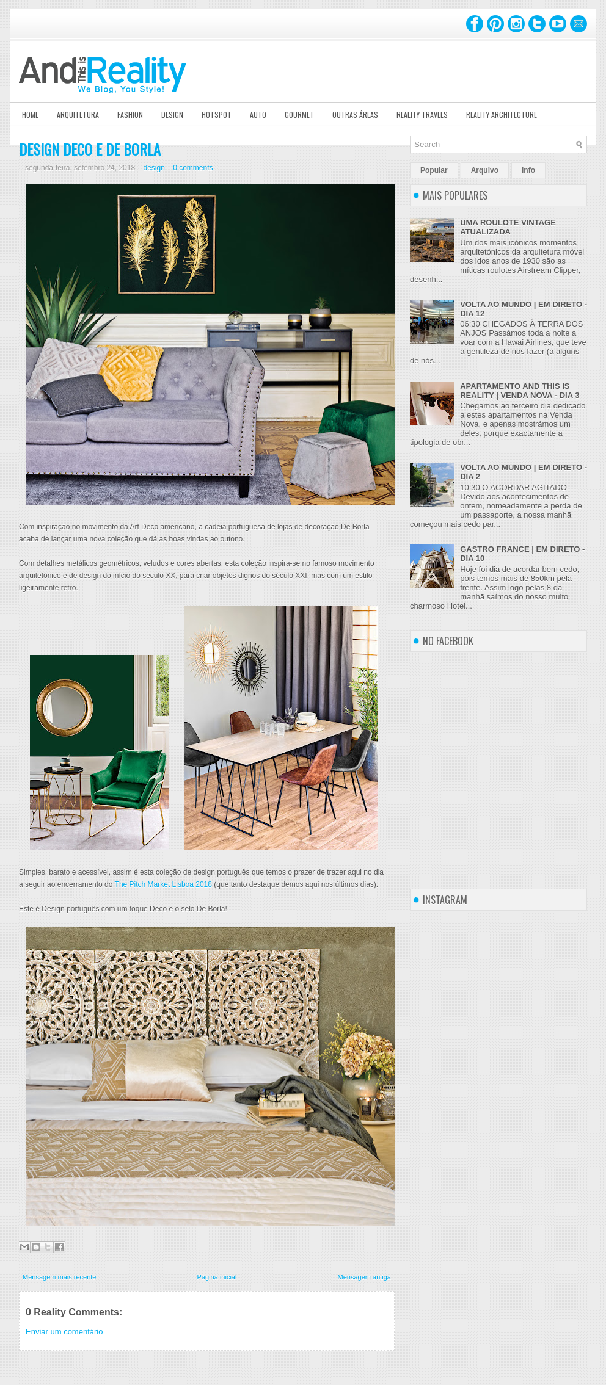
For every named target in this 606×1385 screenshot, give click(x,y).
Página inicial (217, 1277)
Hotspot (217, 114)
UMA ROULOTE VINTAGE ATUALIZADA (508, 227)
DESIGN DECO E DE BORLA (90, 149)
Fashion (130, 114)
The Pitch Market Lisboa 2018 (163, 884)
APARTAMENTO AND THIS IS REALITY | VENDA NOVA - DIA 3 (519, 391)
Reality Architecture (501, 114)
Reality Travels (422, 114)
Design (172, 114)
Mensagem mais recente (59, 1277)
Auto (258, 114)
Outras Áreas (355, 114)
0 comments (193, 168)
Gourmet (299, 114)
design (153, 168)
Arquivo (484, 170)
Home (30, 114)
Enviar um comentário (64, 1331)
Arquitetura (78, 114)
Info (528, 170)
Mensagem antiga (364, 1277)
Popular (434, 170)
